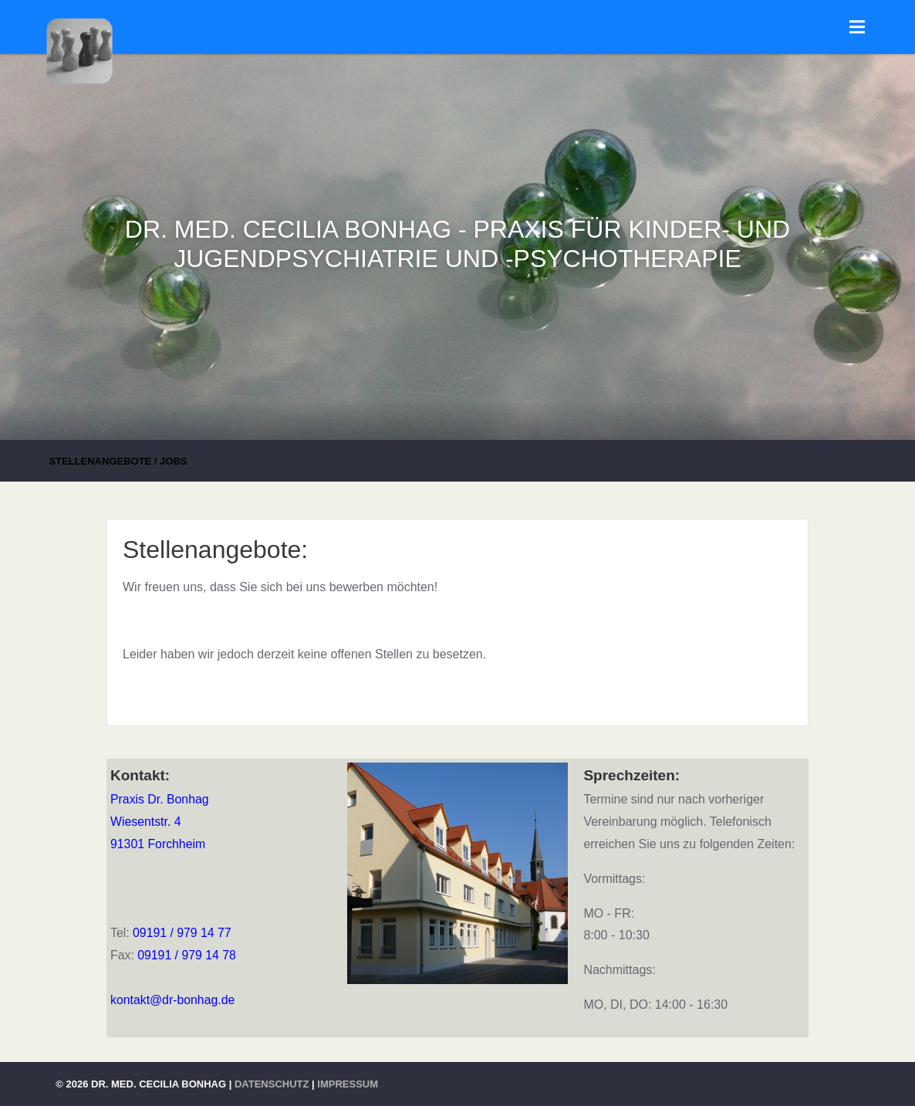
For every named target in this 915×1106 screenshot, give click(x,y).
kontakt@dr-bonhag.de (172, 999)
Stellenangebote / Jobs (118, 461)
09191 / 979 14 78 (186, 955)
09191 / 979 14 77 (182, 932)
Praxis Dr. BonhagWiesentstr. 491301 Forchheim (159, 822)
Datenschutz (272, 1084)
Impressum (347, 1084)
